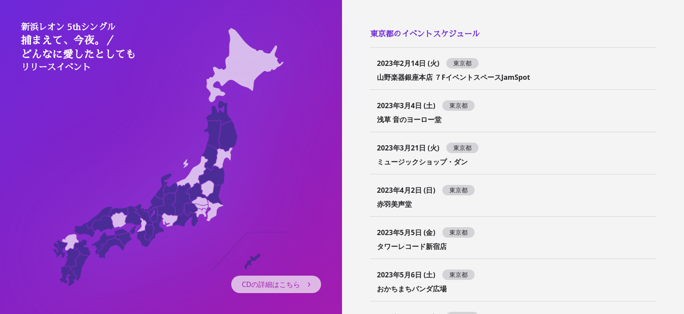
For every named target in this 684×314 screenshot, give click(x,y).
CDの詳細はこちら (276, 284)
